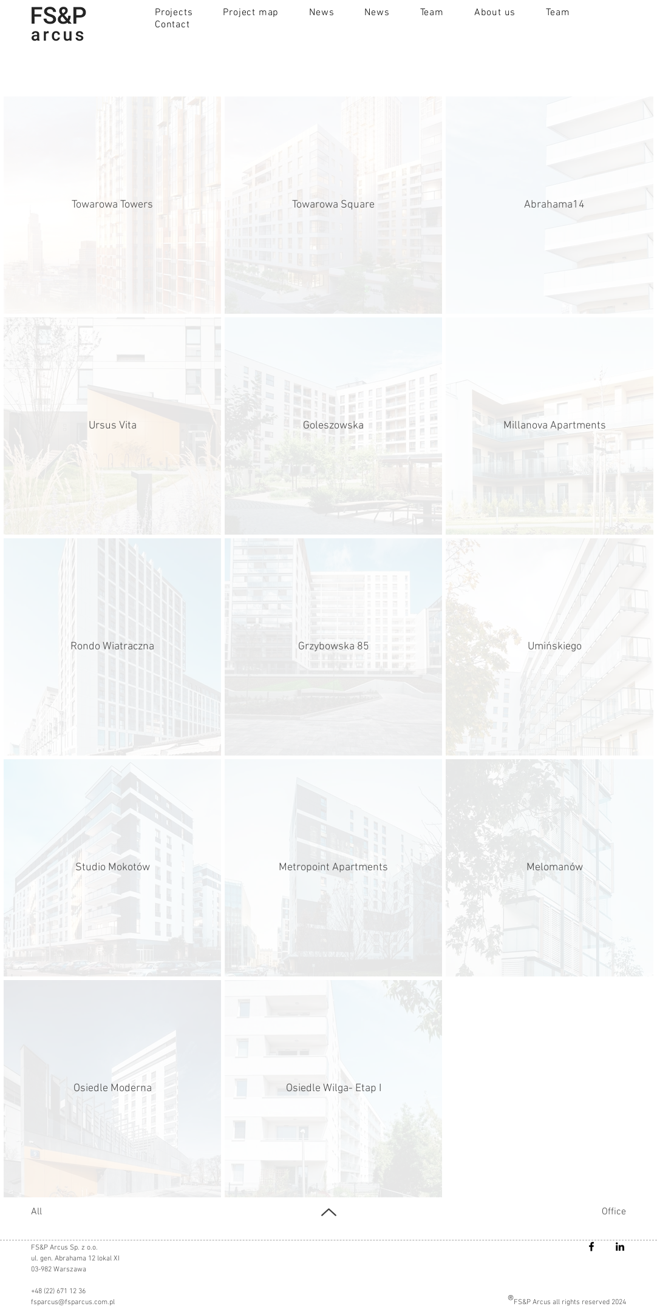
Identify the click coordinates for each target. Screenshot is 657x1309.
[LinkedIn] (620, 1246)
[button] (173, 13)
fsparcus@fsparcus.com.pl (73, 1302)
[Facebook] (591, 1246)
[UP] (328, 1212)
